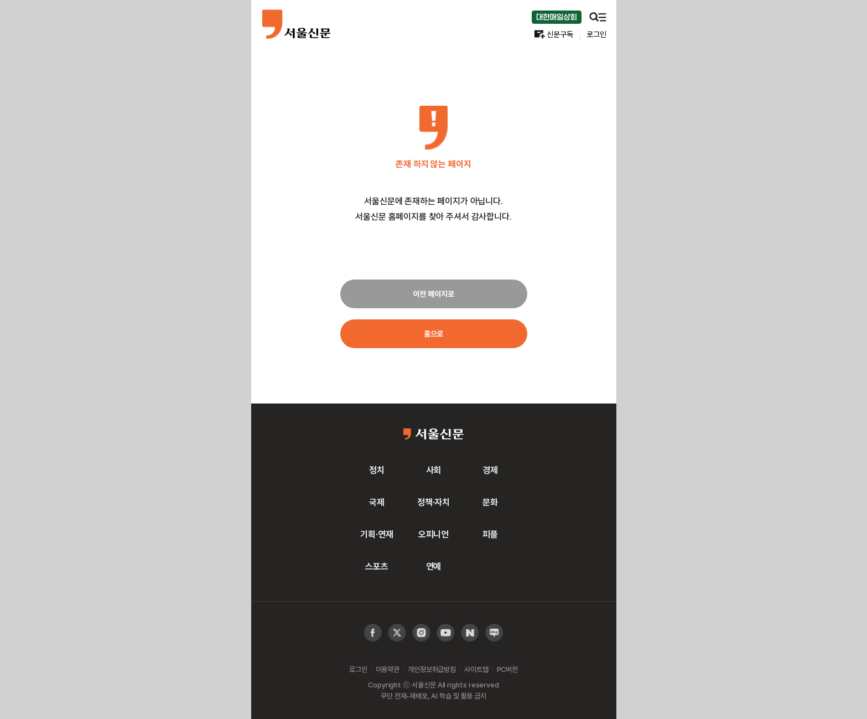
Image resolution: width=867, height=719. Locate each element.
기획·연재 (376, 534)
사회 (434, 470)
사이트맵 (476, 669)
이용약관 (387, 669)
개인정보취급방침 (432, 669)
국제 (377, 502)
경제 (490, 470)
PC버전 (507, 669)
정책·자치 (433, 502)
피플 (490, 534)
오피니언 (433, 534)
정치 (377, 470)
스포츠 (376, 566)
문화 (490, 502)
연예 (434, 566)
